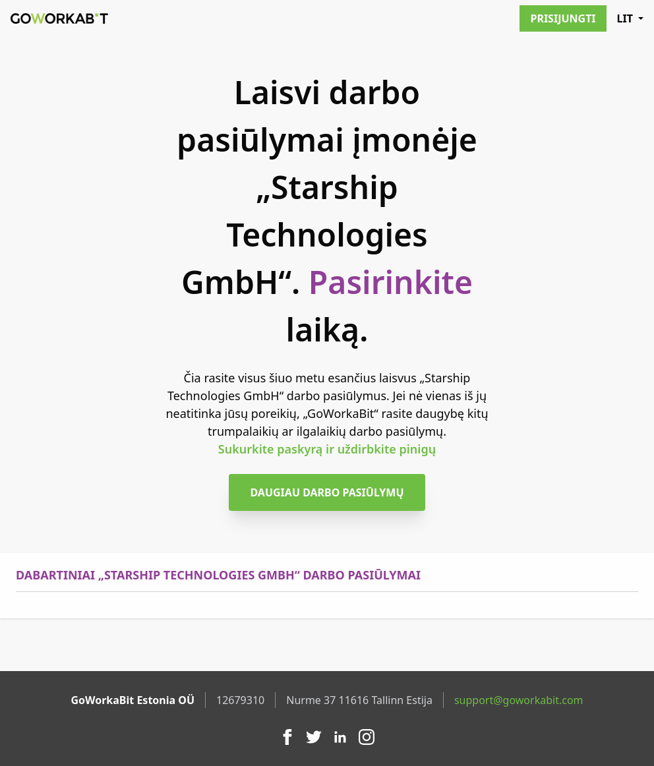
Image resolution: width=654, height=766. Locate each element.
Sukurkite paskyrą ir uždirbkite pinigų (327, 449)
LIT (630, 18)
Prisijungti (562, 18)
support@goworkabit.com (518, 700)
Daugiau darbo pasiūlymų (326, 492)
